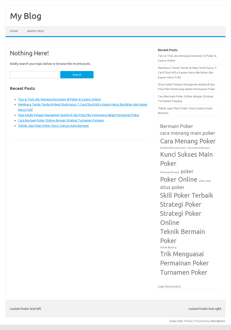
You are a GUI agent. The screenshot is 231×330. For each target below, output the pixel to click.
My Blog (25, 15)
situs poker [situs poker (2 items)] (172, 187)
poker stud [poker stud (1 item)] (205, 180)
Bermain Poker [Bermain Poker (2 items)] (176, 126)
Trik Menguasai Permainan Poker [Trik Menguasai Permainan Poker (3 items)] (184, 258)
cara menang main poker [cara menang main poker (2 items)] (187, 133)
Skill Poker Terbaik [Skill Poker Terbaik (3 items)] (186, 195)
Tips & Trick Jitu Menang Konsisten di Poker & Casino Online (59, 99)
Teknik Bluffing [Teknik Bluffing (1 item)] (168, 247)
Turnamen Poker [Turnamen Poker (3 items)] (183, 272)
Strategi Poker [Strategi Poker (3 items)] (180, 204)
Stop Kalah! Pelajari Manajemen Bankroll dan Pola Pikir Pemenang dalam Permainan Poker (78, 115)
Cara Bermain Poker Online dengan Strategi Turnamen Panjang (61, 120)
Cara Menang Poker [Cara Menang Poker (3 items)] (188, 141)
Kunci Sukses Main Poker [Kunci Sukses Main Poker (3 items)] (186, 159)
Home (14, 31)
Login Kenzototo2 (169, 286)
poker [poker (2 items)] (187, 171)
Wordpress (218, 320)
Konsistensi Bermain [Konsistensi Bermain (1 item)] (199, 148)
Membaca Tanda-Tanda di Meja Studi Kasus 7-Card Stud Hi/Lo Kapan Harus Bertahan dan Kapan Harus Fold (187, 72)
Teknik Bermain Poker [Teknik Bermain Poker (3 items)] (182, 236)
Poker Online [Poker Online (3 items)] (178, 179)
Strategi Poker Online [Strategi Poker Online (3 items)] (180, 218)
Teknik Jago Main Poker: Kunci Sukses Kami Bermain (53, 125)
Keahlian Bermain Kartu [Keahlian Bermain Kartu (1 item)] (173, 148)
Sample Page (35, 31)
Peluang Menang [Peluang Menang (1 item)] (169, 172)
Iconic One (176, 320)
